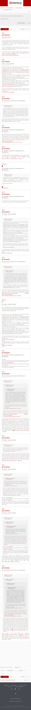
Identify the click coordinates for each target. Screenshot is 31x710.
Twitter (22, 707)
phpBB (12, 705)
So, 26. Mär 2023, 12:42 (6, 102)
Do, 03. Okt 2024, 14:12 (6, 470)
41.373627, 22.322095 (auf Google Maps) (9, 54)
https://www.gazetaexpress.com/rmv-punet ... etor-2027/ (12, 142)
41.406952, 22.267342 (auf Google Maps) (19, 53)
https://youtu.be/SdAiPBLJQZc (7, 294)
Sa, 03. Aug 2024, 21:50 (6, 441)
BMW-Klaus (3, 299)
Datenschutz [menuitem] (10, 686)
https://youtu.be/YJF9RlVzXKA (7, 253)
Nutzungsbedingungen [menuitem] (19, 686)
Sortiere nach (8, 670)
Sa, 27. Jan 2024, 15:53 (5, 357)
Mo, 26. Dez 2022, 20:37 (6, 65)
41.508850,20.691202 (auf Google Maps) (9, 70)
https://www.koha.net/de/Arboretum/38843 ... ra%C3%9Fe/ (15, 293)
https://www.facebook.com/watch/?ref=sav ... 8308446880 (12, 634)
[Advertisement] (15, 654)
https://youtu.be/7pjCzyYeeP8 (7, 141)
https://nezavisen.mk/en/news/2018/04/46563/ (10, 55)
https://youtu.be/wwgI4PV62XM (7, 362)
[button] (26, 29)
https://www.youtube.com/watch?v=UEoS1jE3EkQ (11, 561)
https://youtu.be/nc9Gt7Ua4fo (7, 86)
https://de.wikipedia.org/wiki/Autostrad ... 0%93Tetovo (11, 295)
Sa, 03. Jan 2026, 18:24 (5, 571)
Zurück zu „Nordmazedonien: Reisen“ (8, 680)
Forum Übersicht (14, 685)
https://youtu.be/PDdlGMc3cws (7, 84)
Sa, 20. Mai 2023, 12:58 (5, 153)
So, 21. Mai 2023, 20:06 (5, 171)
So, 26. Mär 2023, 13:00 (6, 132)
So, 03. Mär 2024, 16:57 (6, 377)
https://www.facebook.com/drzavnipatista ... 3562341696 (12, 158)
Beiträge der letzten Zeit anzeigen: (11, 667)
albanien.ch (6, 685)
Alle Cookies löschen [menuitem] (23, 685)
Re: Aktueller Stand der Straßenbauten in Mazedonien (13, 130)
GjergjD (3, 32)
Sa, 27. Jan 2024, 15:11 (5, 305)
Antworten (4, 29)
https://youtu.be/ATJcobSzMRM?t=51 (8, 92)
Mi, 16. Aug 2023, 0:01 (5, 262)
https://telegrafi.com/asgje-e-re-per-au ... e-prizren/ (11, 121)
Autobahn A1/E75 (6, 37)
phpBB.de (11, 707)
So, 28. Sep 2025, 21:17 (6, 514)
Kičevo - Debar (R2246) (8, 63)
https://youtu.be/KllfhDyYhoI (7, 499)
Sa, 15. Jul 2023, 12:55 (5, 215)
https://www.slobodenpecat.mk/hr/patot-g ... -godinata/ (12, 460)
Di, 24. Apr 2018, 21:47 (5, 38)
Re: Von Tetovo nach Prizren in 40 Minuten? (13, 100)
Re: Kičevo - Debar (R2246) (9, 214)
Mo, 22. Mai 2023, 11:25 (6, 199)
